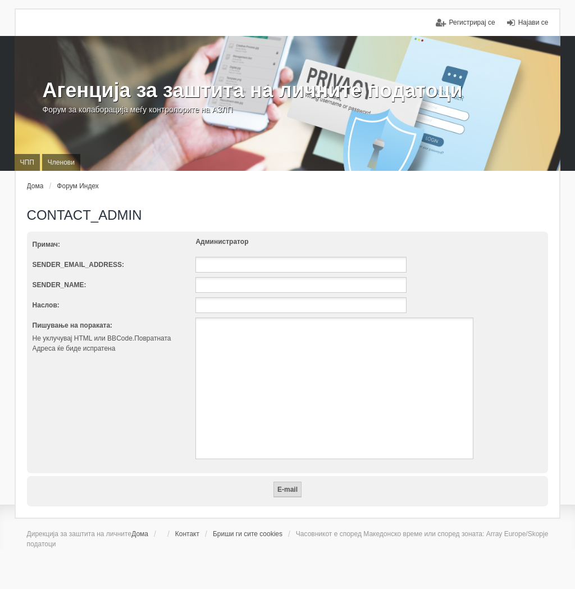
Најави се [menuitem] (533, 22)
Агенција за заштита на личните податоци (253, 90)
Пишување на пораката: (73, 325)
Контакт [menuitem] (187, 534)
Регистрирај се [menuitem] (472, 22)
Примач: (46, 244)
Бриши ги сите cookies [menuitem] (247, 534)
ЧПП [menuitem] (27, 162)
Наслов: (46, 305)
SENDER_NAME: (59, 285)
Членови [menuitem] (61, 162)
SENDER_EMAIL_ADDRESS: (78, 265)
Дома (139, 534)
